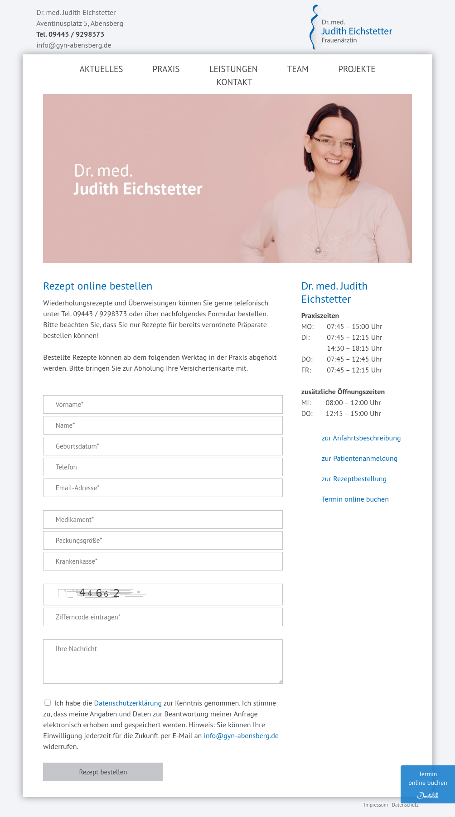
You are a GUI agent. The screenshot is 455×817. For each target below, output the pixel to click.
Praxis (166, 68)
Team (298, 68)
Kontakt (234, 82)
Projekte (356, 68)
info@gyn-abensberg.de (73, 44)
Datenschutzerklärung (128, 702)
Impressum (375, 805)
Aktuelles (101, 68)
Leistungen (233, 68)
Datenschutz (405, 805)
